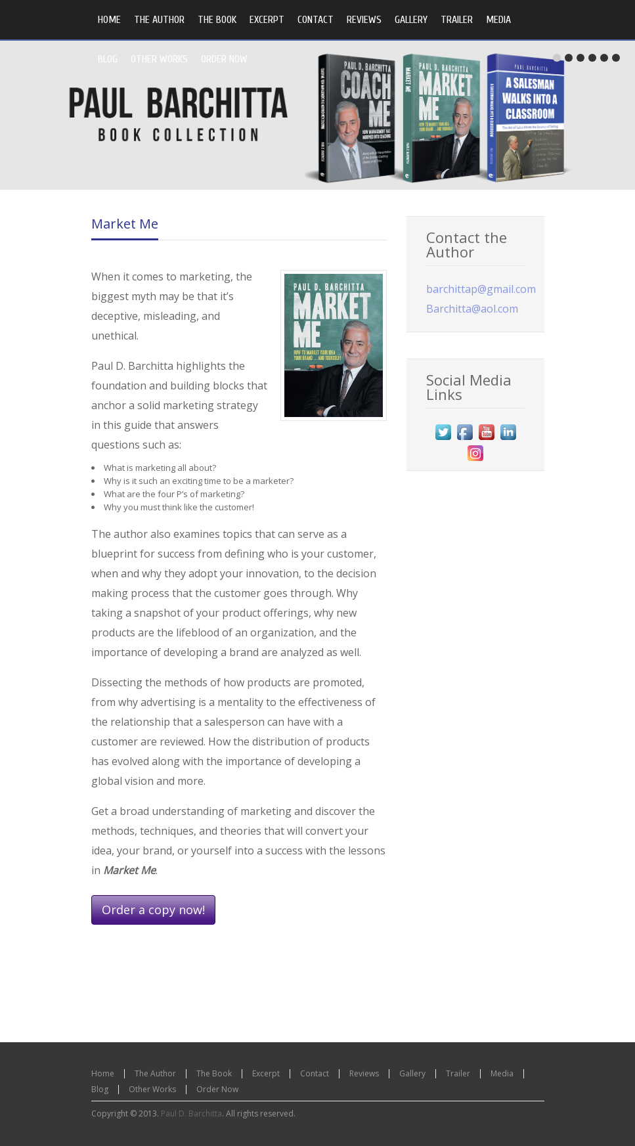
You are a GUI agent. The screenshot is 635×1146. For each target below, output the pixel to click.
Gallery (412, 1073)
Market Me (124, 223)
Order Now (217, 1089)
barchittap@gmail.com (481, 289)
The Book (214, 1073)
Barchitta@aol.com (472, 308)
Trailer (458, 1073)
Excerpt (266, 1073)
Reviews (364, 1073)
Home (102, 1073)
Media (502, 1073)
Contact (314, 1073)
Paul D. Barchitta (191, 1113)
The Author (155, 1073)
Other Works (152, 1089)
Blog (99, 1089)
